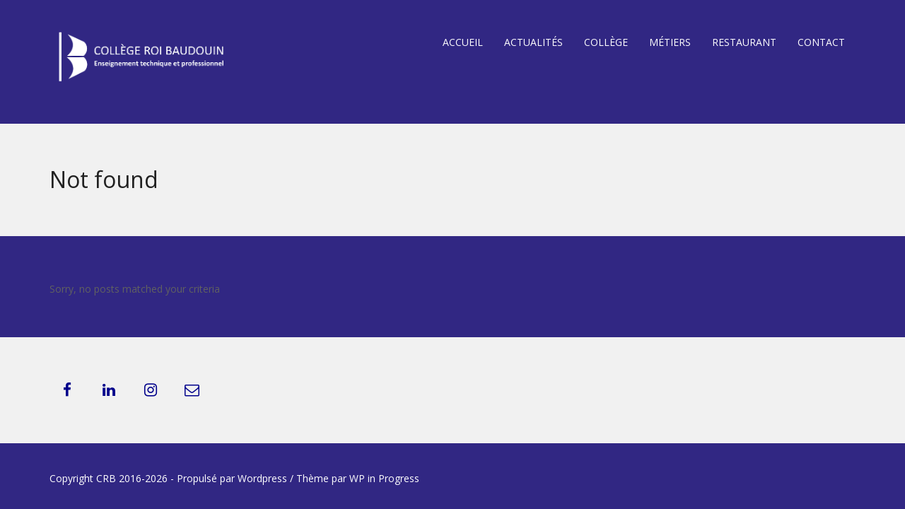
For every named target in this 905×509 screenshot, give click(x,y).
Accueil (463, 42)
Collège (606, 42)
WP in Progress (384, 478)
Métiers (670, 42)
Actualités (533, 42)
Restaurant (744, 42)
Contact (821, 42)
